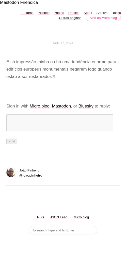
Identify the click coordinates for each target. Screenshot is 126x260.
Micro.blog (40, 106)
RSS (40, 220)
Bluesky (86, 106)
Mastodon (9, 2)
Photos (59, 13)
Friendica (29, 2)
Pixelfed (44, 13)
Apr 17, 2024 (63, 43)
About (88, 13)
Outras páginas (70, 18)
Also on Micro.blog (103, 18)
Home (27, 13)
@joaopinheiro (30, 178)
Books (116, 13)
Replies (73, 13)
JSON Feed (58, 220)
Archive (102, 13)
